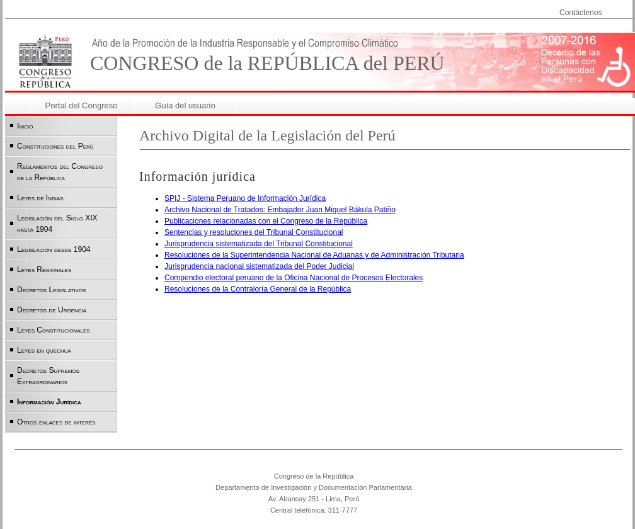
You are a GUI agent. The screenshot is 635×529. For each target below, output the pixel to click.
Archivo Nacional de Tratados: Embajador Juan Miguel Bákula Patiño (280, 209)
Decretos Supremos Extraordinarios (48, 376)
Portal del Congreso (81, 105)
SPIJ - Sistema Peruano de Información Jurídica (245, 198)
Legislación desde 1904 (54, 249)
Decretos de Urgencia (51, 309)
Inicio (25, 126)
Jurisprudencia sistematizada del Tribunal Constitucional (258, 243)
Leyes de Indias (40, 197)
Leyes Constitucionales (53, 330)
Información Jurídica (49, 401)
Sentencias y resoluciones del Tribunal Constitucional (253, 232)
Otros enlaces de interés (56, 422)
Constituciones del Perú (55, 146)
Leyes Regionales (44, 269)
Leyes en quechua (44, 350)
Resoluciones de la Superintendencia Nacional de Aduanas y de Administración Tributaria (314, 255)
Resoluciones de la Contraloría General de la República (257, 289)
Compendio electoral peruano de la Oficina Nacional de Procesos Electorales (293, 277)
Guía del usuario (185, 105)
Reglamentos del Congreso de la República (60, 172)
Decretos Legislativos (51, 289)
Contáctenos (580, 12)
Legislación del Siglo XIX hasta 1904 (57, 223)
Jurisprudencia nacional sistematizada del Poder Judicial (259, 266)
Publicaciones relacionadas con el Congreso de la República (265, 221)
